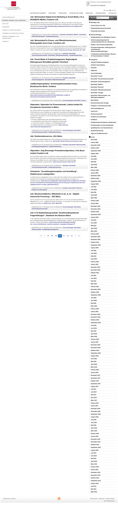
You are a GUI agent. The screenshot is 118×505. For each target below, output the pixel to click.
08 (52, 236)
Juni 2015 (94, 456)
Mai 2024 (93, 192)
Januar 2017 (94, 406)
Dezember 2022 (95, 236)
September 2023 (96, 214)
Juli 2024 (93, 187)
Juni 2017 (94, 392)
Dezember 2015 (95, 439)
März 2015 (94, 464)
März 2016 (94, 431)
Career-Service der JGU (98, 25)
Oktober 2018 (95, 350)
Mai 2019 (93, 331)
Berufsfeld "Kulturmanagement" (100, 81)
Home (106, 10)
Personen (52, 13)
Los (111, 18)
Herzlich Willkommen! (8, 17)
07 (48, 236)
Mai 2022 (93, 256)
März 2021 (94, 284)
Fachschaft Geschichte (98, 31)
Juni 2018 (94, 358)
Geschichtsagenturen (97, 108)
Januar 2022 (94, 264)
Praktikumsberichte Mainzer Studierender (103, 122)
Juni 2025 (94, 159)
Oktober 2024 (95, 178)
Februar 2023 (95, 234)
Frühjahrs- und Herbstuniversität (101, 105)
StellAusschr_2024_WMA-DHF (52, 203)
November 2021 (95, 270)
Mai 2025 (93, 162)
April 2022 (94, 259)
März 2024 (94, 198)
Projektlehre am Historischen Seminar (13, 33)
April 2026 (94, 139)
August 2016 (94, 417)
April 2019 (94, 334)
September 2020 (96, 295)
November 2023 (95, 209)
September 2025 (96, 150)
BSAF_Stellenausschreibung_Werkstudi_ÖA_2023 (70, 50)
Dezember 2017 (95, 375)
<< (41, 236)
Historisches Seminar (38, 13)
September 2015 (96, 447)
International (101, 13)
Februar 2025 (95, 170)
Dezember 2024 (95, 175)
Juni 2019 (94, 328)
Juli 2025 (93, 156)
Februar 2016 (95, 433)
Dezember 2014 (95, 472)
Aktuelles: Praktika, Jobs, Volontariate (14, 20)
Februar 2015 (95, 467)
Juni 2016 (94, 422)
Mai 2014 (93, 489)
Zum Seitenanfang (109, 501)
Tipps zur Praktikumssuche (99, 133)
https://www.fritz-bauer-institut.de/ (63, 162)
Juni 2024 (94, 189)
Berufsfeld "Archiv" (80, 100)
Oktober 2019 (95, 320)
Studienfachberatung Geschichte (101, 28)
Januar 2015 (94, 469)
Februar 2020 (95, 309)
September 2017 (96, 383)
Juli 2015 (93, 453)
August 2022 (94, 247)
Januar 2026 (94, 142)
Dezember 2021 (95, 267)
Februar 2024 (95, 200)
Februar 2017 (95, 403)
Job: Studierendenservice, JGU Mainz (46, 136)
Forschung (62, 13)
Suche (93, 18)
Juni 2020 (94, 300)
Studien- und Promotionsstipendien (102, 44)
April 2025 (94, 164)
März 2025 (94, 167)
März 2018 (94, 367)
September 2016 (96, 414)
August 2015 (94, 450)
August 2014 (94, 483)
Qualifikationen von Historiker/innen (102, 128)
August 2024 (94, 184)
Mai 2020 (93, 303)
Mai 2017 (93, 394)
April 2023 (94, 228)
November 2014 (95, 475)
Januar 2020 (94, 311)
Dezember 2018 (95, 345)
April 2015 (94, 461)
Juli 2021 (93, 275)
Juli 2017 (93, 389)
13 (71, 236)
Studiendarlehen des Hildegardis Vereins (103, 37)
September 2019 (96, 322)
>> (79, 236)
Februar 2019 (95, 339)
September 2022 (96, 245)
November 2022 (95, 239)
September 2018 (96, 353)
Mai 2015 (93, 458)
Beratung (89, 13)
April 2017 (94, 397)
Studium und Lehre (76, 13)
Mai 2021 (93, 281)
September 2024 (96, 181)
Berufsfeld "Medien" (72, 34)
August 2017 (94, 386)
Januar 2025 (94, 173)
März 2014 (94, 492)
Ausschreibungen (68, 100)
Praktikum (94, 119)
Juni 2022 (94, 253)
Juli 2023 (93, 220)
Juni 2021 (94, 278)
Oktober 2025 (95, 148)
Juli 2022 (93, 250)
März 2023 (94, 231)
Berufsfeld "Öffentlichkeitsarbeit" (58, 55)
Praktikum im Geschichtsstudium (11, 30)
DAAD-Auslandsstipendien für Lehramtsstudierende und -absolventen (103, 41)
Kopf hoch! (5, 23)
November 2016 (95, 411)
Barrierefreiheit (110, 498)
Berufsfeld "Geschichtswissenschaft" (102, 79)
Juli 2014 (93, 486)
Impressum (5, 41)
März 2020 (94, 306)
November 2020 (95, 289)
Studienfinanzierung (52, 36)
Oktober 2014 (95, 478)
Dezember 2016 (95, 408)
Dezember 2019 (95, 314)
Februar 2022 (95, 261)
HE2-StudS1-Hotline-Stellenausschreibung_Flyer (67, 141)
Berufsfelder (5, 27)
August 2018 (94, 356)
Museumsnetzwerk (96, 114)
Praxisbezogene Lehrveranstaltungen (102, 125)
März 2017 (94, 400)
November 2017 (95, 378)
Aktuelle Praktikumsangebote (100, 62)
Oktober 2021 (95, 272)
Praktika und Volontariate (39, 190)
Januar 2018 (94, 372)
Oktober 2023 (95, 211)
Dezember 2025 (95, 145)
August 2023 (94, 217)
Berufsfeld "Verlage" (97, 92)
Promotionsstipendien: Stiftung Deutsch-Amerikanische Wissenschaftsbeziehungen (103, 49)
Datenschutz (93, 498)
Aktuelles (112, 13)
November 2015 (95, 442)
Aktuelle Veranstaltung (98, 65)
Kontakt (113, 10)
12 (67, 236)
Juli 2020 (93, 297)
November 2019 (95, 317)
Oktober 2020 (95, 292)
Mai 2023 (93, 225)
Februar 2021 (95, 286)
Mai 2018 (93, 361)
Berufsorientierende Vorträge (100, 103)
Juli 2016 (93, 419)
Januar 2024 (94, 203)
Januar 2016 (94, 436)
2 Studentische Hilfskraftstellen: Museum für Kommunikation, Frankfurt (103, 55)
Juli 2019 (93, 325)
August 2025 (94, 153)
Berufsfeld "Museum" (75, 188)
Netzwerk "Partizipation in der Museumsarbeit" (10, 37)
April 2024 (94, 195)
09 (56, 236)
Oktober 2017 (95, 381)
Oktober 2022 (95, 242)
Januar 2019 (94, 342)
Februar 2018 (95, 369)
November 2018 (95, 347)
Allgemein (94, 70)
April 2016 (94, 428)
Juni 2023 (94, 223)
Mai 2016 (93, 425)
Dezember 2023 (95, 206)
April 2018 (94, 364)
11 (64, 236)
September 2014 (96, 480)
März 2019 (94, 336)
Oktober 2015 (95, 444)
